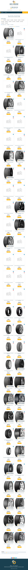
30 (8, 552)
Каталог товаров (11, 15)
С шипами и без (3, 24)
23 (25, 551)
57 (14, 553)
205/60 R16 (17, 21)
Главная (8, 15)
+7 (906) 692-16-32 (14, 7)
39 (18, 552)
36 (15, 552)
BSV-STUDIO (16, 568)
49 (5, 553)
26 (4, 552)
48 (4, 553)
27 (5, 552)
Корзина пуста (26, 12)
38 (17, 552)
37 (16, 552)
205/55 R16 (13, 21)
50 (6, 553)
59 (16, 553)
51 (7, 553)
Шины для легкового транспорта (17, 15)
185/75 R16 (2, 21)
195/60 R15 (6, 21)
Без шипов (11, 24)
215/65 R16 (21, 21)
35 (14, 552)
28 (6, 552)
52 (8, 553)
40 (19, 552)
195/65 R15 (10, 21)
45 (25, 552)
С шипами (7, 24)
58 (15, 553)
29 (7, 552)
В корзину (19, 43)
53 (9, 553)
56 (13, 553)
